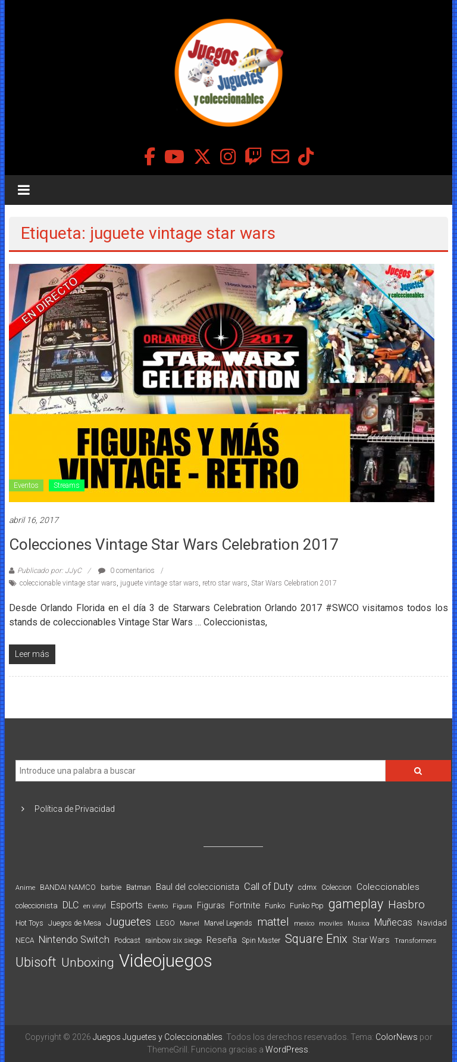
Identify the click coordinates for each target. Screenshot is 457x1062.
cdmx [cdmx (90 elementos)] (307, 887)
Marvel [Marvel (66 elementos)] (189, 923)
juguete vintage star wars (159, 583)
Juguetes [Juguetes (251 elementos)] (128, 922)
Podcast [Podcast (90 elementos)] (127, 940)
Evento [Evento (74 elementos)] (158, 906)
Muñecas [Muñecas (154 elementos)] (393, 922)
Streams (67, 485)
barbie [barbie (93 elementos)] (111, 887)
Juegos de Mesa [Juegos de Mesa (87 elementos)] (74, 923)
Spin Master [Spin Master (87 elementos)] (261, 940)
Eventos (26, 485)
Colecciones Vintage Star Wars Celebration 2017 (174, 544)
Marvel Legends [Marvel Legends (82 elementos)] (228, 923)
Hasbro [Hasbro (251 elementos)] (406, 904)
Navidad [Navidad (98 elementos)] (432, 922)
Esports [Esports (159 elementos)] (127, 905)
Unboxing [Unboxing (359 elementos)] (87, 962)
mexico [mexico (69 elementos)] (304, 923)
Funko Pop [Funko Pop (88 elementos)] (307, 906)
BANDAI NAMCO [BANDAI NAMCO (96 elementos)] (68, 887)
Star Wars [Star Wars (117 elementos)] (371, 940)
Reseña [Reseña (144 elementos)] (221, 940)
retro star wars (225, 583)
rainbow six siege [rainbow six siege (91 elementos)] (173, 940)
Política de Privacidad (75, 809)
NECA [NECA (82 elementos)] (24, 940)
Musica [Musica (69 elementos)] (359, 923)
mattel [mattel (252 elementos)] (273, 922)
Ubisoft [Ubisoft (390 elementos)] (36, 962)
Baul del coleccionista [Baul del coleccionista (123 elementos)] (197, 887)
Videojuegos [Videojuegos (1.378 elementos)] (165, 961)
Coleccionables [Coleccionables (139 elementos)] (388, 887)
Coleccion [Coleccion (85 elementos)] (336, 887)
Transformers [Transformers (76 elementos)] (415, 940)
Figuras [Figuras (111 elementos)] (211, 905)
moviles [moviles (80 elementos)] (331, 923)
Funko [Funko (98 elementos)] (275, 905)
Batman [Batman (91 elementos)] (138, 887)
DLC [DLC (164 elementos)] (70, 905)
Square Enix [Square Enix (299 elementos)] (316, 939)
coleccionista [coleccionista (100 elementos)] (36, 905)
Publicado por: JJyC (49, 570)
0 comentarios (126, 570)
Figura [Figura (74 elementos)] (182, 906)
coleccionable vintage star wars (68, 583)
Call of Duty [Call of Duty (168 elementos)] (268, 886)
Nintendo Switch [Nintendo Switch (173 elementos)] (74, 939)
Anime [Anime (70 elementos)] (25, 888)
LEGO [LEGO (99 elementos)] (165, 922)
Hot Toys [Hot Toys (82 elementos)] (29, 923)
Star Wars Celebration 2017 (294, 583)
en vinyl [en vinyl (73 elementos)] (94, 906)
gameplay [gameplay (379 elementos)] (355, 903)
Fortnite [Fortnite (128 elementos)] (245, 905)
